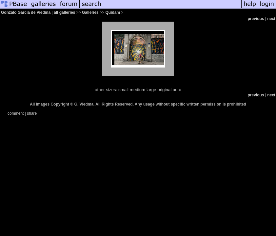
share (32, 113)
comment (16, 113)
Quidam (112, 12)
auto (177, 89)
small (123, 89)
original (164, 89)
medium (137, 89)
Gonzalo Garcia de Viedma (25, 12)
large (151, 89)
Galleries (90, 12)
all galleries (64, 12)
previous (256, 18)
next (271, 18)
